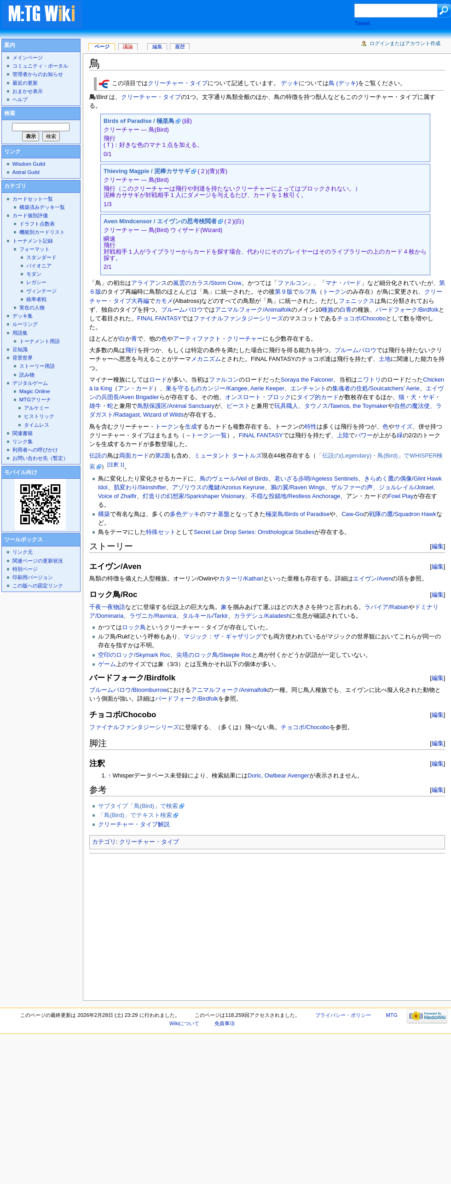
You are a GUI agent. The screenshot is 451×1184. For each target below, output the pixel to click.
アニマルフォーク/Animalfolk (253, 310)
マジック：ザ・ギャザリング (222, 636)
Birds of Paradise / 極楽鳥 (139, 121)
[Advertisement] (206, 924)
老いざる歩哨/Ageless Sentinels (316, 479)
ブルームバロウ (182, 310)
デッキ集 (22, 316)
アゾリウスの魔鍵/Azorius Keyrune (218, 487)
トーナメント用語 (39, 341)
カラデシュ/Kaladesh (261, 616)
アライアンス (149, 283)
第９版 (284, 292)
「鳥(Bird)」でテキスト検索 (135, 815)
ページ (102, 46)
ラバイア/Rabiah (386, 607)
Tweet (362, 23)
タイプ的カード (318, 397)
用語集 (20, 333)
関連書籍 (22, 433)
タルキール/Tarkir (205, 616)
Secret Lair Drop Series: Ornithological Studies (254, 532)
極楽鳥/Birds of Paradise (298, 514)
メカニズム (206, 359)
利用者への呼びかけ (35, 450)
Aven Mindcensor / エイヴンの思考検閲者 (160, 221)
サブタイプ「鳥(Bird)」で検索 (138, 806)
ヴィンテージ (41, 291)
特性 (311, 427)
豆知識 (20, 349)
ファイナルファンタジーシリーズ (238, 318)
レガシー (36, 282)
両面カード (134, 456)
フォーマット (34, 249)
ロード (158, 380)
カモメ (164, 301)
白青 (346, 310)
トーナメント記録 (32, 241)
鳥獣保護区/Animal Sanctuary (175, 406)
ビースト (238, 406)
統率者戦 (36, 299)
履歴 (180, 46)
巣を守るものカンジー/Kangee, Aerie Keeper (225, 388)
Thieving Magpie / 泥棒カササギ (147, 171)
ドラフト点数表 (37, 223)
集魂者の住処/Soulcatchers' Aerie (376, 388)
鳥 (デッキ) (343, 84)
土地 (385, 359)
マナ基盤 (218, 514)
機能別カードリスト (42, 232)
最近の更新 (25, 83)
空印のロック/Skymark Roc (134, 655)
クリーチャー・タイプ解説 (134, 824)
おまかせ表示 (27, 91)
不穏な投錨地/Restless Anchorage (295, 496)
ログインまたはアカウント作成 (405, 43)
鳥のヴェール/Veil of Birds (234, 479)
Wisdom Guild (28, 164)
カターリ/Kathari (241, 578)
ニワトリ (369, 380)
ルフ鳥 (308, 292)
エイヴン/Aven (372, 578)
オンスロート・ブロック (258, 397)
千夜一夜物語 (107, 607)
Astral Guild (26, 172)
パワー (364, 435)
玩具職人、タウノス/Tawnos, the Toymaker (331, 406)
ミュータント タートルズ (228, 456)
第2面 (162, 456)
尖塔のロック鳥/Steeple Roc (214, 655)
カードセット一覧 (32, 199)
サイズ (403, 427)
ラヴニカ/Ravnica (152, 616)
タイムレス (36, 425)
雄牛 (95, 406)
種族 (328, 310)
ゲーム (107, 664)
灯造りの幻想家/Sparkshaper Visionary (194, 496)
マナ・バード (343, 283)
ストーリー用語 (37, 366)
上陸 (343, 435)
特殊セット (161, 532)
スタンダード (41, 257)
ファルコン (292, 283)
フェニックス (357, 301)
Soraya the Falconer (307, 380)
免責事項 (224, 1023)
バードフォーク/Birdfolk (407, 310)
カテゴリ (104, 842)
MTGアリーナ (35, 399)
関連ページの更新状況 (37, 560)
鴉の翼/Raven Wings (298, 487)
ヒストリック (39, 416)
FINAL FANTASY (159, 318)
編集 (438, 546)
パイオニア (39, 265)
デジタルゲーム (30, 383)
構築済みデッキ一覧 (42, 207)
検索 (9, 113)
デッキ (290, 84)
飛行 (131, 350)
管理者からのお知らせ (37, 74)
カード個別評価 (30, 215)
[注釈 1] (115, 464)
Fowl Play (400, 496)
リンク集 (22, 441)
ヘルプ (20, 99)
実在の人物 (32, 307)
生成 (191, 427)
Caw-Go (352, 514)
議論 (128, 46)
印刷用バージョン (32, 577)
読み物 (27, 374)
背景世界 (22, 357)
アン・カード (136, 388)
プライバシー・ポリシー (343, 1015)
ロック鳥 (134, 627)
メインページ (27, 57)
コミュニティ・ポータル (40, 66)
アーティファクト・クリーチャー (218, 339)
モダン (33, 274)
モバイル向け (20, 472)
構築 (104, 514)
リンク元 (22, 552)
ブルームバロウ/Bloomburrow (128, 690)
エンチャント (308, 388)
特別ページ (25, 569)
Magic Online (34, 391)
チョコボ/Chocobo (361, 318)
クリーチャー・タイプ (178, 84)
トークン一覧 (209, 435)
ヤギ (428, 397)
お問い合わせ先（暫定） (40, 458)
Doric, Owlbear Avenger (278, 775)
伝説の (98, 456)
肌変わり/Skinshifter (140, 487)
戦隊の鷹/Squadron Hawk (402, 514)
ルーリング (25, 324)
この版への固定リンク (37, 585)
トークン (335, 292)
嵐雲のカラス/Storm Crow (207, 283)
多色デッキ (185, 514)
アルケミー (36, 408)
